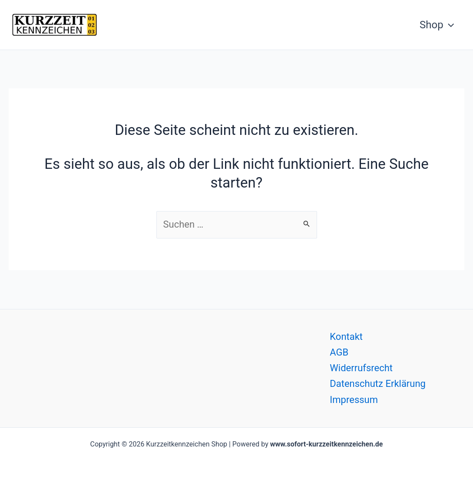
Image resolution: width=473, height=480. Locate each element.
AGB (339, 352)
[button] (448, 24)
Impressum (354, 399)
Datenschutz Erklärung (378, 383)
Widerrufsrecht (361, 368)
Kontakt (346, 336)
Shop (437, 24)
